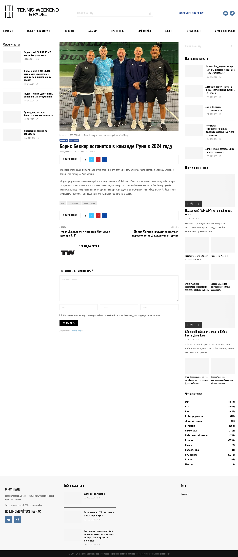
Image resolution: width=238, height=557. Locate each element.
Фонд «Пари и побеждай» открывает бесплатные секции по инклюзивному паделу (38, 75)
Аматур (92, 30)
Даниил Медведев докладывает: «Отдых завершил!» (220, 287)
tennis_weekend (66, 151)
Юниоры (189, 464)
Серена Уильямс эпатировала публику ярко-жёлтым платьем (222, 380)
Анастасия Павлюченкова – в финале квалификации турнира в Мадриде (220, 90)
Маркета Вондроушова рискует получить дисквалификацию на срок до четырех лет (220, 69)
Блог (167, 30)
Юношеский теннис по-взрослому (36, 132)
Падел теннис (192, 449)
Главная (8, 30)
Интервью (190, 425)
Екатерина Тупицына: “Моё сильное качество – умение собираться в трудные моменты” (99, 535)
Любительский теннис (196, 435)
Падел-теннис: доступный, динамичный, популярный (38, 95)
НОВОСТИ (69, 30)
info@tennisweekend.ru (31, 505)
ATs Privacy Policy (76, 330)
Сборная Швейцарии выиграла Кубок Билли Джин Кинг (206, 333)
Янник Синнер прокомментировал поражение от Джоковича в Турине (155, 233)
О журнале (193, 30)
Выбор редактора (37, 30)
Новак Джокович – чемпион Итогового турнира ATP (85, 233)
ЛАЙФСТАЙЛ (144, 30)
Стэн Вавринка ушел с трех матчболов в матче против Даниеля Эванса (196, 380)
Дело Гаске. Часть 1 (219, 255)
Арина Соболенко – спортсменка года (214, 108)
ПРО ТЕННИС (117, 30)
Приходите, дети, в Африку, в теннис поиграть (38, 113)
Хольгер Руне (89, 203)
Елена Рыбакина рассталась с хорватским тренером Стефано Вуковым (197, 287)
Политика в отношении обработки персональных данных (143, 553)
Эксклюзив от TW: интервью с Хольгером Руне (99, 513)
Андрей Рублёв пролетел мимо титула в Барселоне (219, 150)
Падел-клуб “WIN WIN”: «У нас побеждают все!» (37, 53)
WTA (187, 401)
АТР (187, 406)
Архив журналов (225, 30)
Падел (188, 445)
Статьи (188, 459)
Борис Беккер (74, 203)
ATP (62, 203)
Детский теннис (193, 421)
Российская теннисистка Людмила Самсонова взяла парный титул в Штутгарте (219, 130)
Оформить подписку (191, 13)
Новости (63, 140)
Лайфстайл (191, 430)
